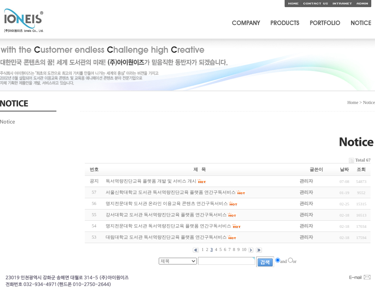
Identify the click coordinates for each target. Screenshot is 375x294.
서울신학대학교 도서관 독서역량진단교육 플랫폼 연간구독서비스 (171, 192)
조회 (361, 169)
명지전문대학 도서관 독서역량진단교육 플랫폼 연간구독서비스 (168, 226)
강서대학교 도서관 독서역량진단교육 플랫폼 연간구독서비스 (166, 214)
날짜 (344, 169)
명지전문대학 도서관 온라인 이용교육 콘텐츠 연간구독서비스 (167, 203)
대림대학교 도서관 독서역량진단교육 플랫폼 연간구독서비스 (166, 237)
